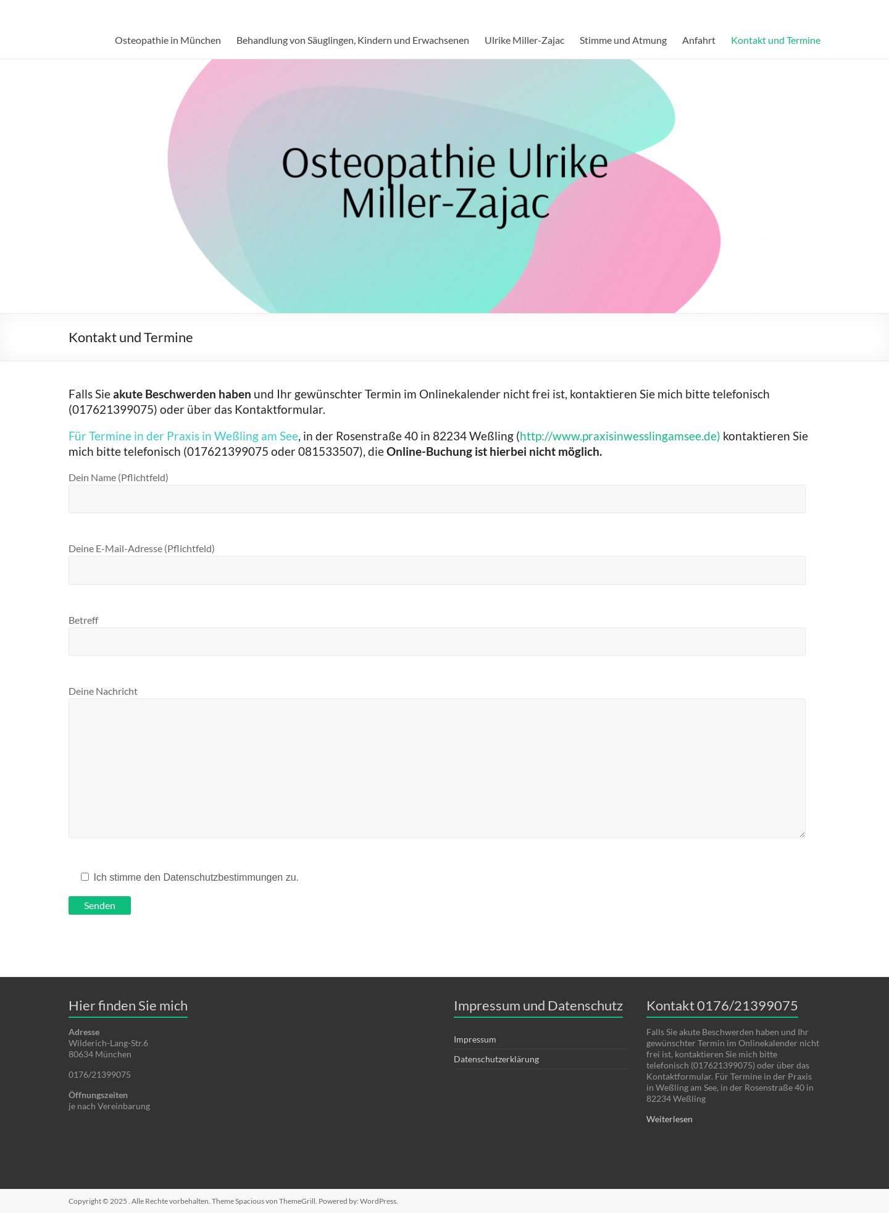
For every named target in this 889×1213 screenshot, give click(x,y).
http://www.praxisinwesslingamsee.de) (620, 436)
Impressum (475, 1039)
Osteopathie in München (168, 40)
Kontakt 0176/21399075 (722, 1005)
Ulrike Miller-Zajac (524, 40)
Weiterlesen (669, 1119)
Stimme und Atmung (623, 40)
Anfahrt (699, 40)
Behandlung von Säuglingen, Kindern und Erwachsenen (352, 40)
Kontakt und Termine (775, 40)
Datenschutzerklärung (496, 1059)
